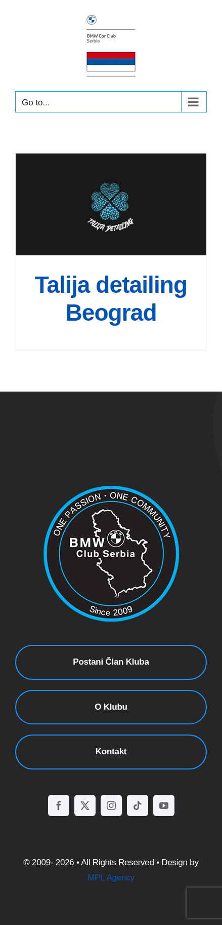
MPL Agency (110, 877)
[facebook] (58, 805)
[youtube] (163, 805)
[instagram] (111, 805)
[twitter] (85, 805)
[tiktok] (137, 805)
